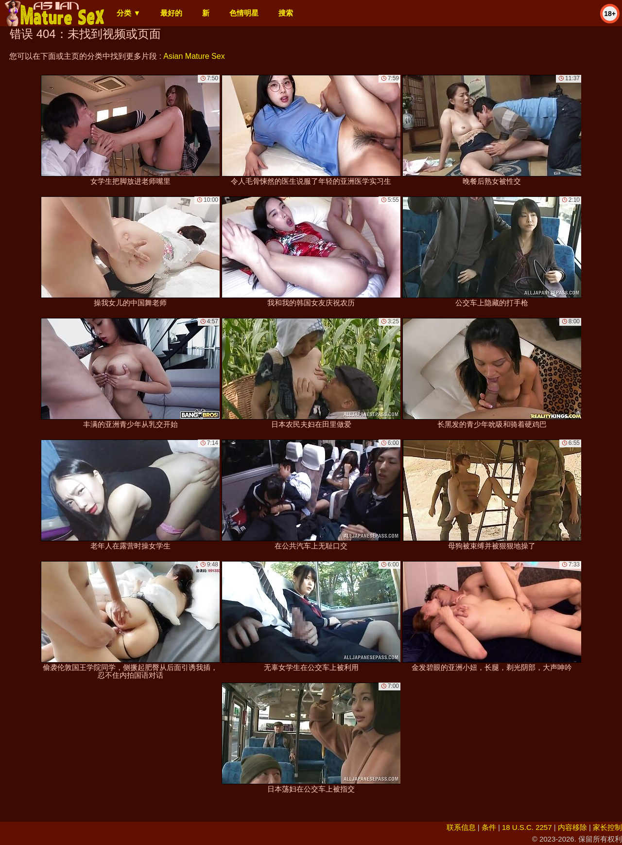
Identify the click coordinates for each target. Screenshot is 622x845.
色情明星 (244, 13)
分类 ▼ (128, 13)
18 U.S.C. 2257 (527, 827)
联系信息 (461, 827)
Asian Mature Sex (194, 56)
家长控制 (607, 827)
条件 (489, 827)
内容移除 (572, 827)
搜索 (285, 13)
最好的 (171, 13)
